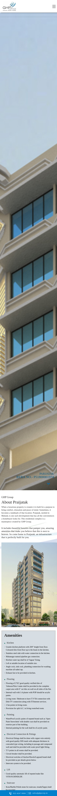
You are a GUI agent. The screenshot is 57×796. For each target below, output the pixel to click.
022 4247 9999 (19, 793)
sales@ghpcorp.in (40, 793)
